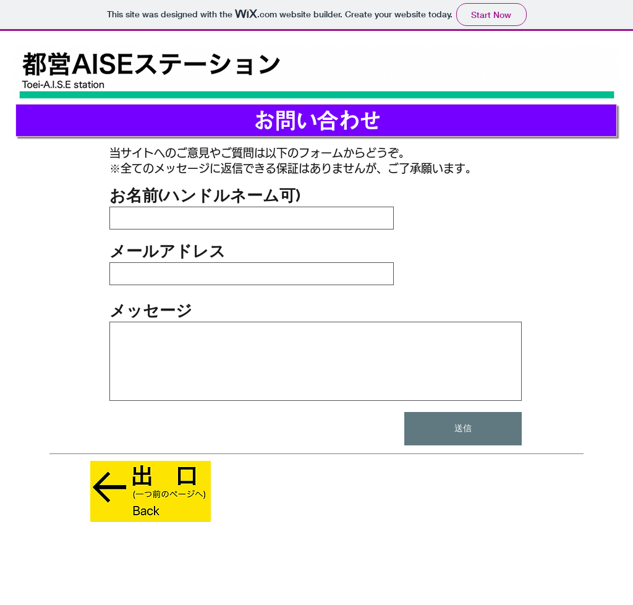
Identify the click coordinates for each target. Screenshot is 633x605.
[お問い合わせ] (316, 120)
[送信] (463, 428)
